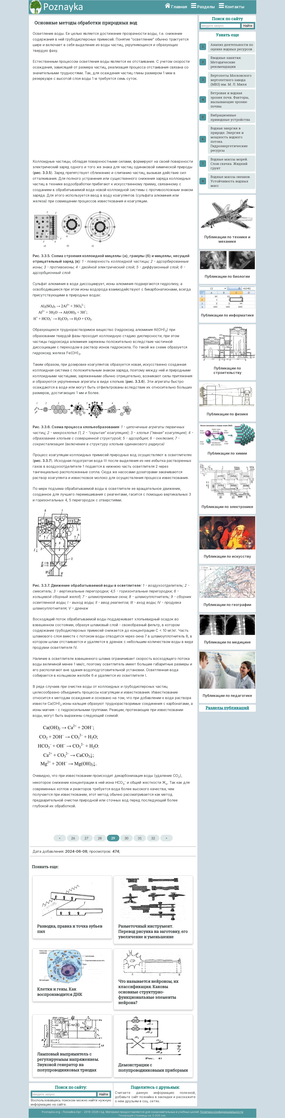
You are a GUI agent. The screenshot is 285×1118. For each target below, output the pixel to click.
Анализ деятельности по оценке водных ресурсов (232, 46)
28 (100, 838)
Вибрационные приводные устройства (230, 117)
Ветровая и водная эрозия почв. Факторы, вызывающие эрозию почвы (230, 99)
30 (126, 838)
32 (153, 838)
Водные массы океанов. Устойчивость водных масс (231, 181)
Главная (179, 6)
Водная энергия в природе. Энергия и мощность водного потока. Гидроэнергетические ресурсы (229, 139)
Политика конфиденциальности (221, 1112)
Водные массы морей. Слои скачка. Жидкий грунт (229, 163)
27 (86, 838)
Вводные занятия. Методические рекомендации (226, 62)
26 (73, 838)
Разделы (206, 6)
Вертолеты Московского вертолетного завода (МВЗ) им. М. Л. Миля (231, 79)
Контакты (234, 6)
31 (140, 838)
